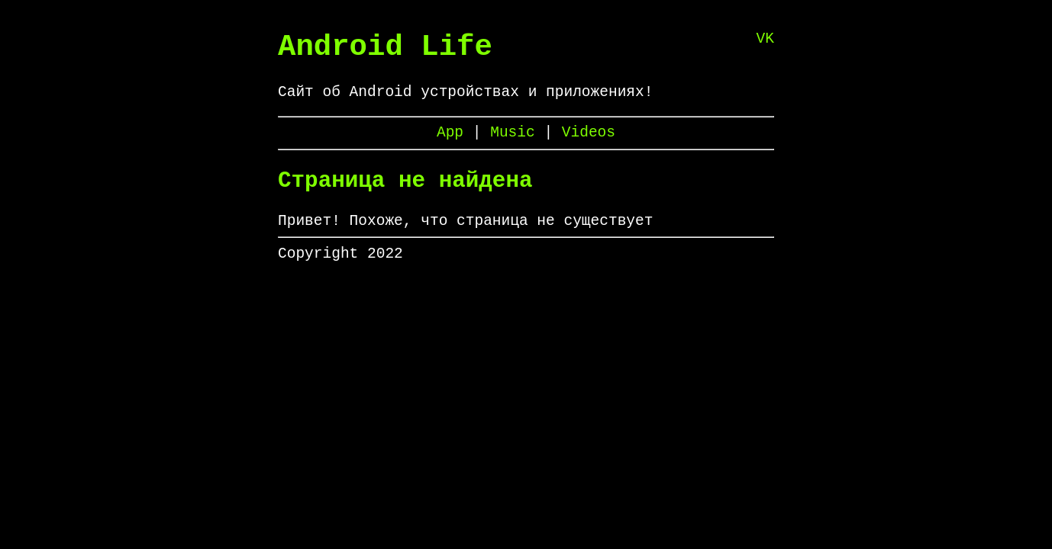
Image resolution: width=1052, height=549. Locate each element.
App (455, 145)
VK (765, 40)
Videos (588, 145)
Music (517, 145)
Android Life (385, 50)
